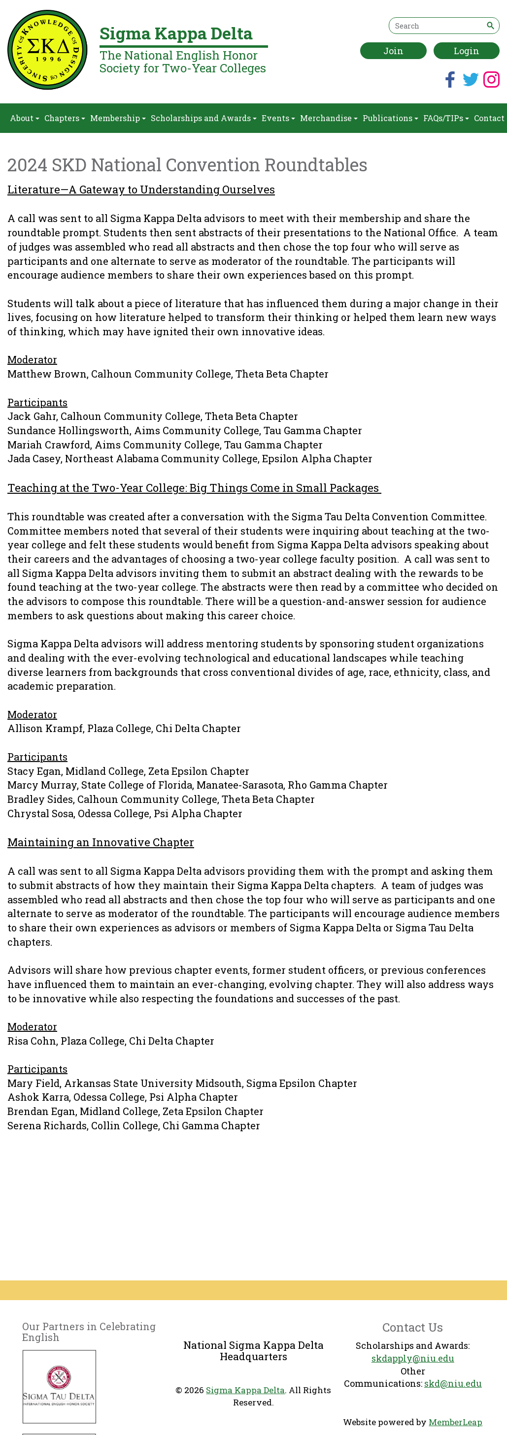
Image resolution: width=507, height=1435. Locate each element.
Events (278, 118)
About (24, 118)
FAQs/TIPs (446, 118)
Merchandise (329, 118)
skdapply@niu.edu (413, 1358)
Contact (489, 118)
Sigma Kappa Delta (245, 1390)
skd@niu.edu (453, 1383)
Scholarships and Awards (204, 118)
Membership (118, 118)
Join (393, 51)
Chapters (64, 118)
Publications (390, 118)
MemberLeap (455, 1422)
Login (466, 51)
